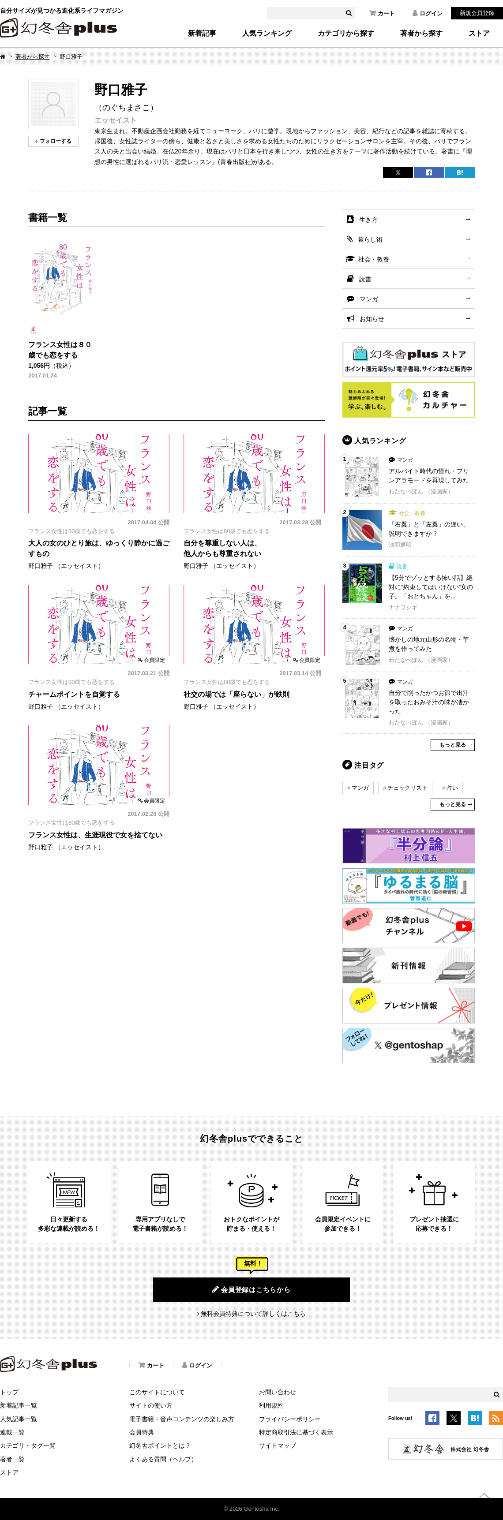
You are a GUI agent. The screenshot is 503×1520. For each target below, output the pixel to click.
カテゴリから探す (346, 33)
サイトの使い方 (151, 1405)
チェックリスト (407, 787)
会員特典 (141, 1432)
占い (452, 787)
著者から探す (421, 33)
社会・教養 (373, 259)
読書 (365, 279)
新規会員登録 (477, 13)
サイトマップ (277, 1445)
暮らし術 (370, 239)
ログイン (428, 13)
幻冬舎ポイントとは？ (160, 1445)
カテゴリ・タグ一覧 (28, 1445)
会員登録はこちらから (251, 1289)
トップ (9, 1392)
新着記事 (202, 33)
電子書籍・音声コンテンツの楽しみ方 (181, 1419)
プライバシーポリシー (290, 1419)
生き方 (368, 219)
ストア (479, 33)
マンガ (369, 299)
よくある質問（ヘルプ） (163, 1459)
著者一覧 (12, 1459)
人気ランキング (267, 33)
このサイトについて (157, 1392)
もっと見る (452, 745)
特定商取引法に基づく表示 (296, 1432)
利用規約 (271, 1405)
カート (382, 13)
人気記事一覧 (18, 1419)
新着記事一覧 (18, 1405)
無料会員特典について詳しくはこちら (253, 1313)
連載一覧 (12, 1432)
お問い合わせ (277, 1392)
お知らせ (372, 318)
